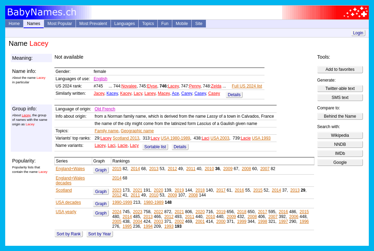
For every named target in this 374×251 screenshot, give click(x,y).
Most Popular (59, 23)
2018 (200, 190)
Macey (163, 93)
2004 (137, 221)
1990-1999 (122, 202)
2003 (158, 221)
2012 (172, 168)
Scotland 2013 (126, 138)
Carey (186, 93)
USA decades (68, 202)
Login (358, 33)
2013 (154, 168)
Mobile (182, 23)
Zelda (216, 86)
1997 (283, 221)
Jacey (99, 93)
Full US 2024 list (247, 86)
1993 (169, 226)
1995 (127, 226)
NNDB (340, 144)
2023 (117, 190)
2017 (221, 190)
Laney (150, 93)
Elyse (152, 86)
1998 (262, 221)
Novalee (129, 86)
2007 (265, 168)
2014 (135, 168)
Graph (100, 170)
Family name (107, 130)
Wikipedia (340, 135)
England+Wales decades (70, 180)
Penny (195, 86)
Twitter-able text (340, 88)
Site (198, 23)
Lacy (138, 93)
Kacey (112, 93)
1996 (304, 221)
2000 (221, 221)
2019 (179, 190)
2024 (117, 211)
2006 (293, 216)
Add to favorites (339, 69)
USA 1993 (261, 138)
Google (340, 162)
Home (14, 23)
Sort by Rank (68, 234)
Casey (200, 93)
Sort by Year (99, 234)
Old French (105, 109)
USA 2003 (219, 138)
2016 (239, 190)
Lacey (173, 86)
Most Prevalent (93, 23)
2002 (179, 221)
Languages (124, 23)
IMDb (340, 153)
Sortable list (155, 146)
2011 (190, 168)
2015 (117, 168)
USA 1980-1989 (175, 138)
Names (33, 23)
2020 (158, 190)
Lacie (246, 138)
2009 (228, 168)
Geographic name (137, 130)
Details (234, 94)
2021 (137, 190)
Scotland (64, 190)
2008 (246, 168)
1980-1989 (153, 202)
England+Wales (70, 168)
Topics (148, 23)
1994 (148, 226)
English (100, 78)
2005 (117, 221)
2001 (200, 221)
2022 (158, 211)
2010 (209, 168)
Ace (175, 93)
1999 (241, 221)
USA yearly (66, 211)
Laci (205, 138)
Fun (164, 23)
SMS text (340, 97)
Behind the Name (340, 116)
